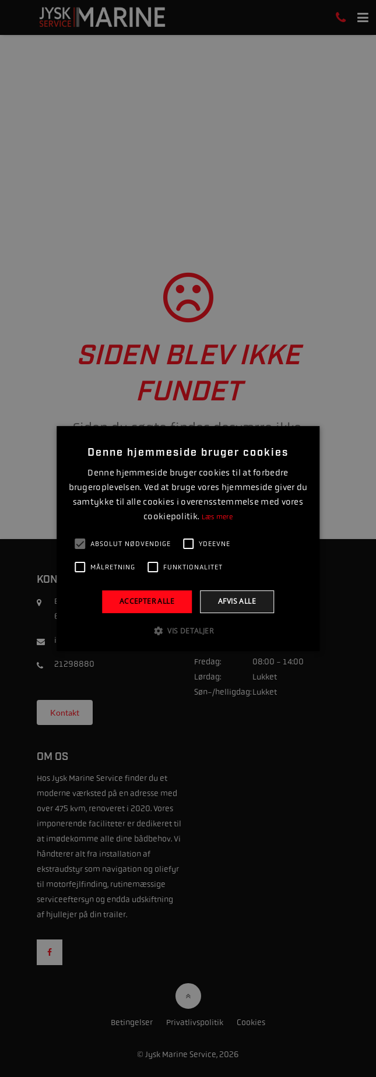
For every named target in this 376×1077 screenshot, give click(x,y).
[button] (188, 630)
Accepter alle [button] (147, 602)
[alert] (188, 538)
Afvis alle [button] (237, 602)
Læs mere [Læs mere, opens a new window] (217, 517)
